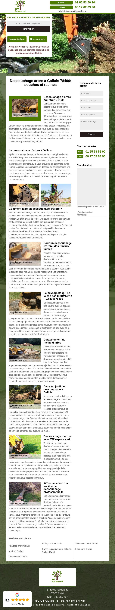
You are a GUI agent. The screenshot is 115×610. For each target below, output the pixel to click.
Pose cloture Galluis (18, 556)
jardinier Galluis (16, 551)
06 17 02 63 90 (85, 7)
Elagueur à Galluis (83, 549)
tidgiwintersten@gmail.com (72, 11)
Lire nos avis (17, 604)
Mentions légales (78, 605)
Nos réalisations (17, 39)
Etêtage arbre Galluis (52, 543)
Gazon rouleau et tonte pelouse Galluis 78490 (56, 550)
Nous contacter (38, 39)
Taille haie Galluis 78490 (86, 543)
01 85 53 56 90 (85, 2)
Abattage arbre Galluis (19, 546)
